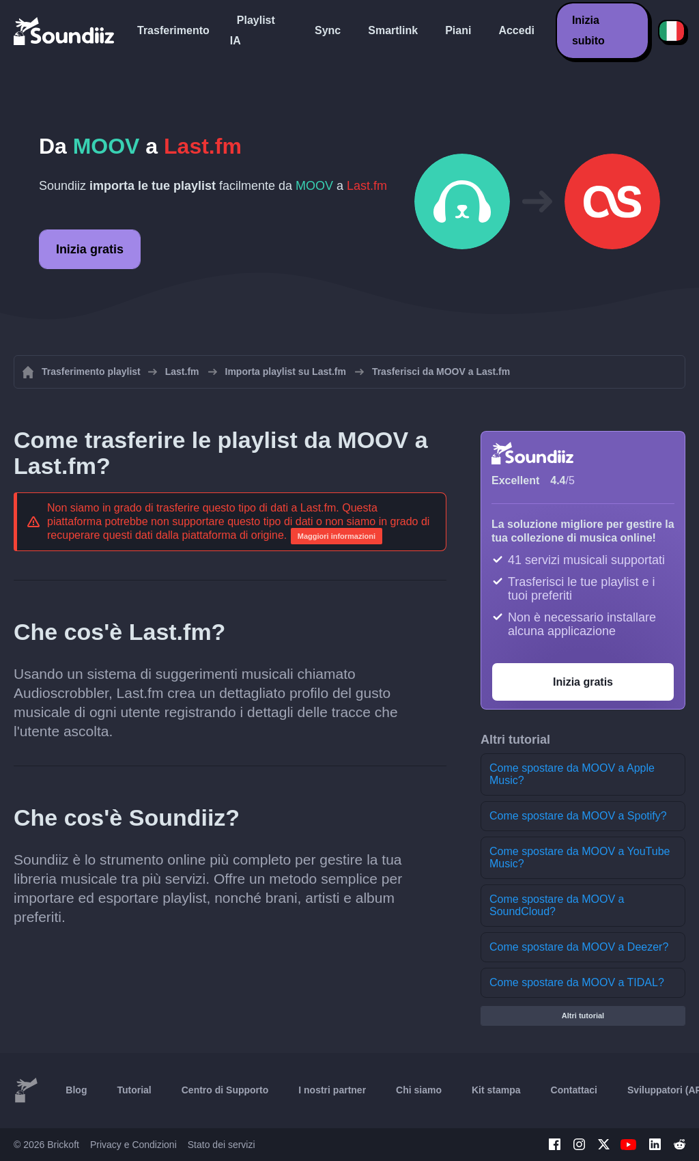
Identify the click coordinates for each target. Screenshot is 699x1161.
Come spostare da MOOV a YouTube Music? (579, 857)
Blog (76, 1090)
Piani (458, 30)
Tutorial (134, 1090)
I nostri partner (332, 1090)
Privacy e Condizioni (133, 1144)
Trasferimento (173, 30)
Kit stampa (496, 1090)
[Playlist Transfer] (65, 30)
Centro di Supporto (225, 1090)
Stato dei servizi (221, 1144)
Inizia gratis (90, 249)
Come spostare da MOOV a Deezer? (578, 947)
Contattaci (574, 1090)
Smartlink (393, 30)
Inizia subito (588, 30)
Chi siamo (419, 1090)
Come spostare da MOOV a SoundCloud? (556, 905)
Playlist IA (252, 30)
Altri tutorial (583, 1015)
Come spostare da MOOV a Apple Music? (572, 774)
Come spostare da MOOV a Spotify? (578, 816)
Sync (328, 30)
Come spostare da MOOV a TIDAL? (576, 982)
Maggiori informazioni (336, 536)
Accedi (516, 30)
